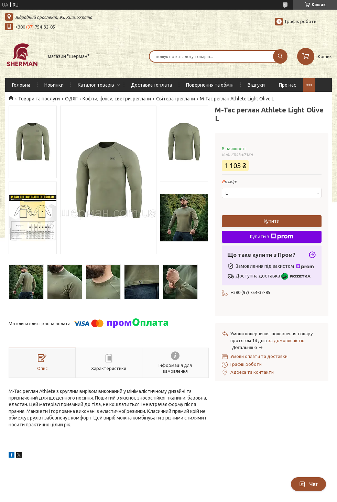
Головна (21, 85)
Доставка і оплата (151, 85)
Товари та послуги (39, 98)
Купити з (271, 236)
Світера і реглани (175, 98)
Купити (272, 221)
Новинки (54, 85)
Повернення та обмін (209, 85)
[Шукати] (280, 56)
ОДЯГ (71, 98)
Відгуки (256, 85)
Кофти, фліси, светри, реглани (117, 98)
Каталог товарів (96, 85)
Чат (308, 484)
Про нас (287, 85)
